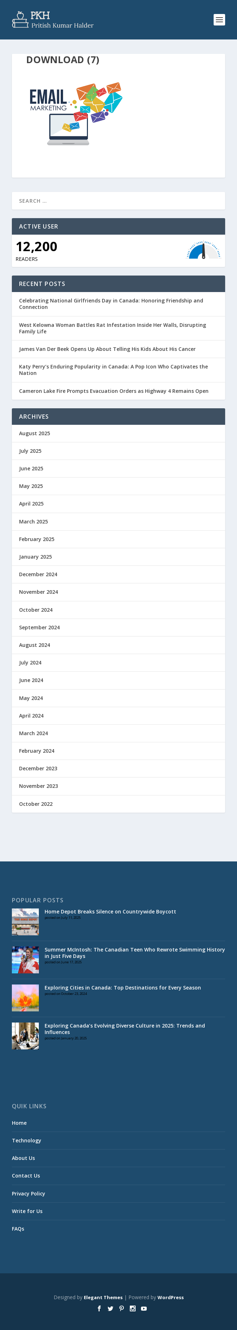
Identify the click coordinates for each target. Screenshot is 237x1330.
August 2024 (34, 644)
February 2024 (36, 750)
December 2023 (38, 768)
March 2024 (33, 733)
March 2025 (33, 521)
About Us (23, 1158)
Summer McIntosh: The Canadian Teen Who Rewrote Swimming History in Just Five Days (135, 952)
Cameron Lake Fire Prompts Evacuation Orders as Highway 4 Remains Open (114, 390)
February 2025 (36, 539)
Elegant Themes (103, 1297)
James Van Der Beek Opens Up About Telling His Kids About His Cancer (107, 349)
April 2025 (31, 503)
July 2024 (30, 662)
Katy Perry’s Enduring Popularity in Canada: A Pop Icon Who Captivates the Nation (113, 369)
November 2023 (38, 786)
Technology (26, 1140)
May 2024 (31, 698)
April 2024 (31, 715)
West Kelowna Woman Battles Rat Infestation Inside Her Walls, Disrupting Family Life (112, 328)
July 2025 (30, 450)
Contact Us (26, 1175)
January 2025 (35, 556)
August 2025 (34, 433)
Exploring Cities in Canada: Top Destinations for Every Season (123, 987)
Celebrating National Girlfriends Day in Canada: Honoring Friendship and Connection (111, 303)
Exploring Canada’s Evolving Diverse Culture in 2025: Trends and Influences (125, 1028)
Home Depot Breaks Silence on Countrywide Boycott (110, 911)
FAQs (18, 1228)
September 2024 (39, 627)
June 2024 (31, 680)
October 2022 (36, 803)
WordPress (171, 1297)
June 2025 (31, 468)
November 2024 (38, 591)
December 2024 (38, 574)
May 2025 (31, 486)
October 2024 (36, 609)
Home (19, 1122)
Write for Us (27, 1211)
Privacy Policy (28, 1193)
